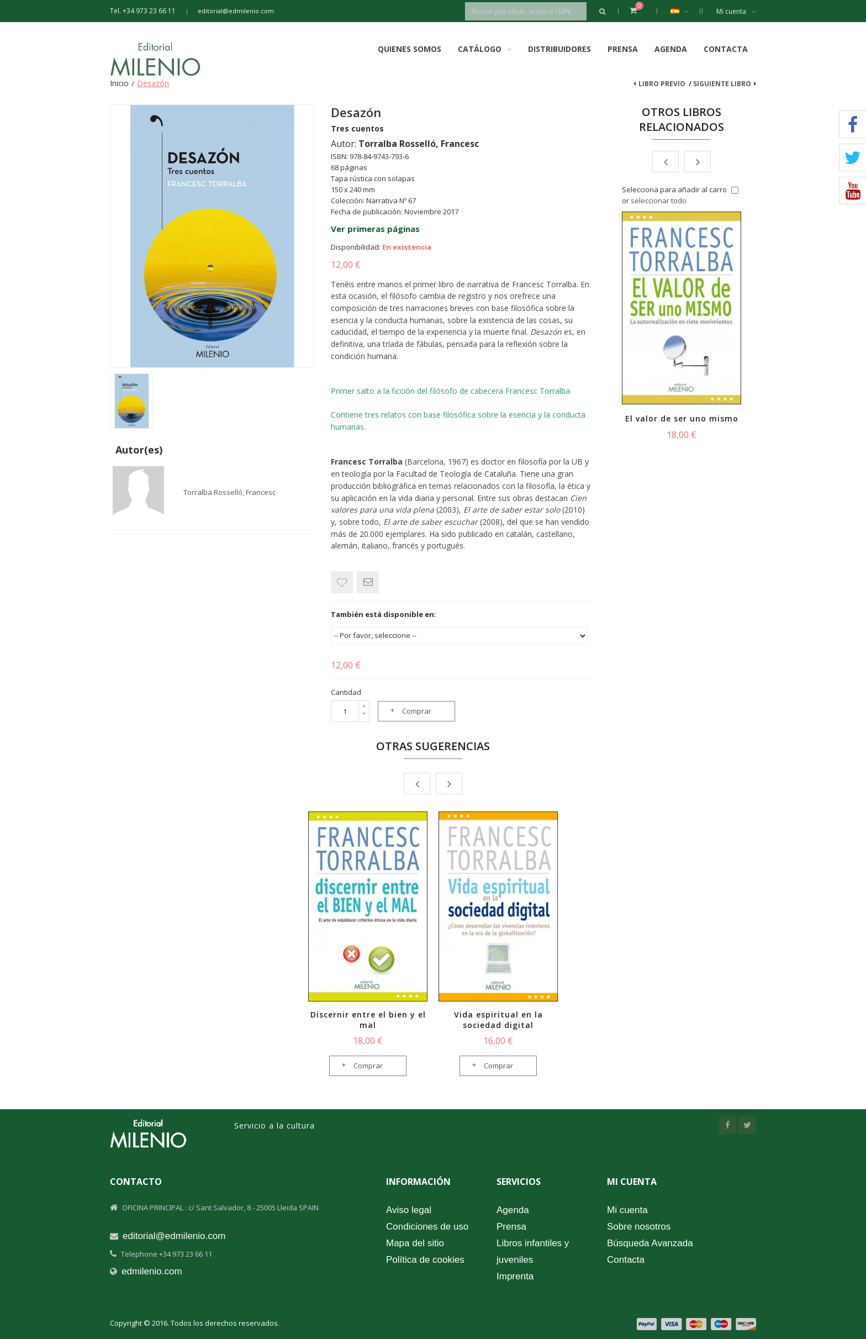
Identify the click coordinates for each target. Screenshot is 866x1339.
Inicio (119, 83)
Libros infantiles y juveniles (533, 1251)
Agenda (670, 49)
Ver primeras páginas (375, 228)
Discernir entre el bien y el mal (368, 1019)
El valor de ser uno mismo (681, 418)
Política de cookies (425, 1259)
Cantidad (346, 692)
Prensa (623, 49)
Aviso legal (408, 1210)
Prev (665, 161)
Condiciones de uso (427, 1226)
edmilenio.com (152, 1271)
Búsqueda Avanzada (650, 1243)
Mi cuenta (736, 11)
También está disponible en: (383, 614)
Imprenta (515, 1276)
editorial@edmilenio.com (236, 11)
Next (697, 161)
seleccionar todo (659, 200)
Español (685, 11)
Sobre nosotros (638, 1226)
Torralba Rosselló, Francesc (229, 492)
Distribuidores (559, 49)
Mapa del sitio (415, 1243)
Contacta (726, 49)
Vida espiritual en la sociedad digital (498, 1019)
